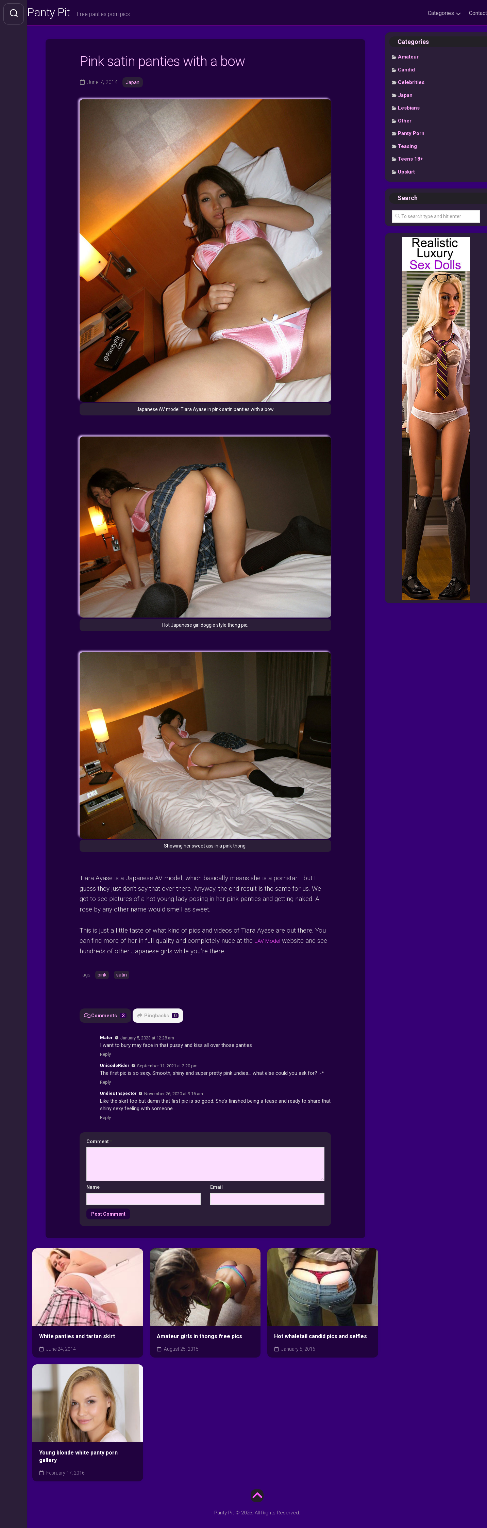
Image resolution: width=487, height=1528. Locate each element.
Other (405, 123)
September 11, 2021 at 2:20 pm (167, 1066)
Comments (106, 1016)
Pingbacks (159, 1016)
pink (102, 976)
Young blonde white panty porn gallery (78, 1457)
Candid (406, 72)
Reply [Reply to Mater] (105, 1055)
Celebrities (411, 85)
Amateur (408, 59)
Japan (133, 84)
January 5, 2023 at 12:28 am (147, 1038)
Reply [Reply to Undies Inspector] (105, 1118)
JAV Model (270, 942)
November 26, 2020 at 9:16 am (173, 1094)
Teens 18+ (410, 162)
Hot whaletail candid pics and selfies (320, 1337)
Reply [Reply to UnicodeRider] (105, 1082)
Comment (99, 1142)
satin (121, 976)
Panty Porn (411, 136)
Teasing (407, 149)
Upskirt (406, 174)
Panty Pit (64, 14)
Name (93, 1188)
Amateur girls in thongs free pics (199, 1337)
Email (216, 1188)
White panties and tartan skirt (77, 1337)
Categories (427, 13)
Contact (464, 13)
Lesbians (409, 111)
